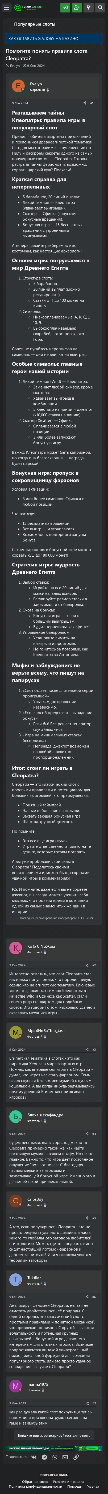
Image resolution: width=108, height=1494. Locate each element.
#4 (94, 1134)
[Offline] (23, 89)
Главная (92, 1486)
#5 (94, 1218)
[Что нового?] (89, 7)
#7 (94, 1403)
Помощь (74, 1486)
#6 (94, 1297)
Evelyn (15, 65)
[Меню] (7, 7)
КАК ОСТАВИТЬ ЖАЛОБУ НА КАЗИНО (43, 38)
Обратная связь (35, 1481)
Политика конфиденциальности (35, 1486)
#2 (94, 965)
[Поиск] (100, 7)
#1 (91, 103)
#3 (94, 1049)
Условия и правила (68, 1481)
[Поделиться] (84, 103)
